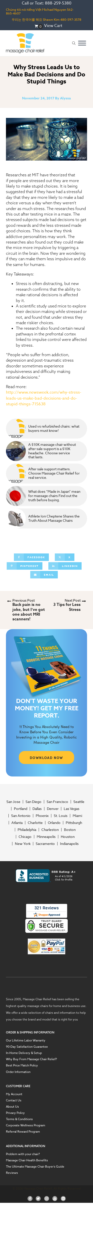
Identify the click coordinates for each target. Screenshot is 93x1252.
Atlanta (17, 822)
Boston (70, 829)
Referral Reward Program (23, 1131)
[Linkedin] (65, 566)
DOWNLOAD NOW (46, 757)
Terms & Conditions (19, 1119)
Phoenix (42, 815)
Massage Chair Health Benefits (27, 1160)
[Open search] (74, 43)
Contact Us (13, 1100)
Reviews (12, 1172)
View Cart (53, 26)
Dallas (37, 808)
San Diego (33, 801)
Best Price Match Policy (22, 1065)
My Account (14, 1094)
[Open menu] (82, 43)
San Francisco (57, 801)
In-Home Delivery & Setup (24, 1052)
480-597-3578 (70, 19)
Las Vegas (71, 808)
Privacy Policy (15, 1112)
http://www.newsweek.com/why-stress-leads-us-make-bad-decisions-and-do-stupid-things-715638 (43, 398)
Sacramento (45, 843)
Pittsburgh (74, 822)
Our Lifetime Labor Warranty (25, 1040)
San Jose (13, 801)
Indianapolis (69, 843)
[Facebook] (31, 557)
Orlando (54, 822)
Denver (53, 808)
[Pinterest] (24, 566)
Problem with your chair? (23, 1154)
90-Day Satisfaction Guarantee (27, 1046)
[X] (64, 557)
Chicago (25, 836)
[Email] (44, 574)
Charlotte (35, 822)
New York (23, 843)
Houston (68, 836)
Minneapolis (46, 836)
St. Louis (60, 815)
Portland (20, 808)
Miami (77, 815)
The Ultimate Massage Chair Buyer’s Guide (35, 1166)
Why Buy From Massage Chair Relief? (31, 1059)
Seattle (78, 801)
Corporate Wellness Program (25, 1125)
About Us (12, 1106)
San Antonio (21, 815)
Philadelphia (27, 829)
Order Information (18, 1071)
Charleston (50, 829)
